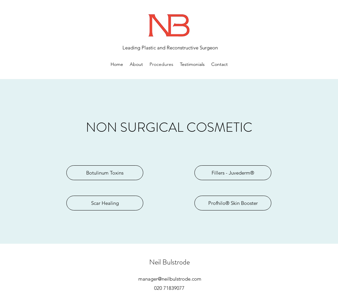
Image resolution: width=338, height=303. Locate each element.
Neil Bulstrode (169, 262)
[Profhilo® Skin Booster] (232, 203)
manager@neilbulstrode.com (169, 279)
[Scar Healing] (104, 203)
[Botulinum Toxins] (104, 172)
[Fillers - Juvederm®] (232, 172)
